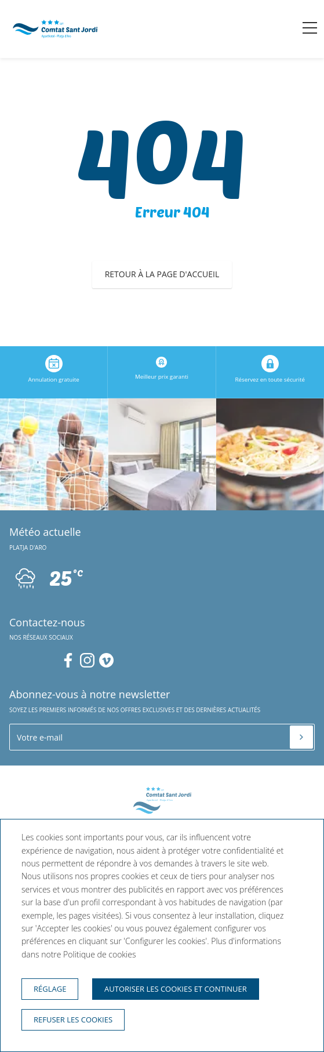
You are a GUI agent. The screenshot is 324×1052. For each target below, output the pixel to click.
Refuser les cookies (73, 1019)
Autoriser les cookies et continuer (175, 989)
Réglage (50, 989)
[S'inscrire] (301, 737)
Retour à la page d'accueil (162, 274)
